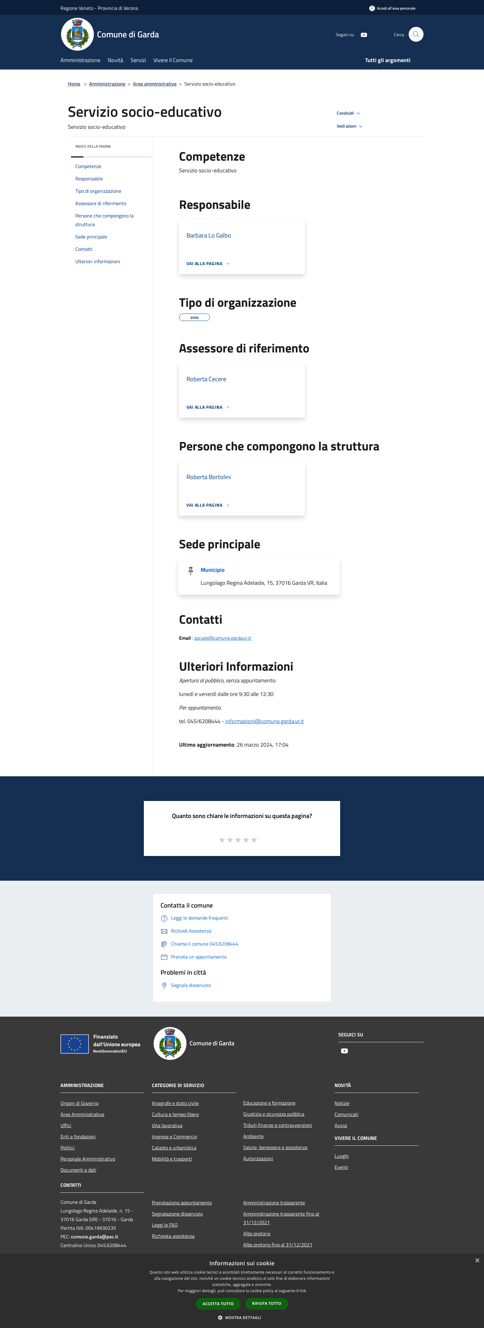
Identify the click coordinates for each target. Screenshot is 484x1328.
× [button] (477, 1260)
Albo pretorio (256, 1233)
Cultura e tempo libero (175, 1114)
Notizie (342, 1103)
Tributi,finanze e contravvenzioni (277, 1125)
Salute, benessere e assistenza (275, 1147)
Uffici (65, 1125)
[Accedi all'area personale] (392, 8)
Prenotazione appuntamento (182, 1202)
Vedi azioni (351, 126)
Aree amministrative (155, 83)
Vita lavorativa (167, 1125)
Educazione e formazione (269, 1103)
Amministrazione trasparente (274, 1202)
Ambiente (253, 1136)
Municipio (213, 570)
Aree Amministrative (82, 1114)
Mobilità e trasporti (172, 1158)
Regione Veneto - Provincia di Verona (99, 8)
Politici (67, 1147)
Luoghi (342, 1156)
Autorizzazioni (258, 1158)
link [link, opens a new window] (303, 1290)
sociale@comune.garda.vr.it (222, 638)
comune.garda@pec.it (94, 1236)
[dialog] (242, 1291)
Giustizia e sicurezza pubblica (273, 1114)
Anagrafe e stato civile (175, 1103)
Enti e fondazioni (78, 1136)
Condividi (349, 113)
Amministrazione (107, 83)
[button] (242, 1317)
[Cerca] (416, 34)
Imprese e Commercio (174, 1136)
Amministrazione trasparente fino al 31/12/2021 (281, 1218)
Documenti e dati (78, 1170)
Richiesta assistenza (173, 1236)
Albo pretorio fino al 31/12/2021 (277, 1244)
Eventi (341, 1167)
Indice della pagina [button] (93, 146)
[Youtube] (361, 34)
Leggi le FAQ (165, 1225)
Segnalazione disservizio (177, 1213)
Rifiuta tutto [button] (267, 1303)
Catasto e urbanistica (174, 1147)
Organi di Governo (79, 1103)
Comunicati (346, 1114)
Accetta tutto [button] (218, 1303)
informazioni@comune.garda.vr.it (264, 721)
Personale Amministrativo (87, 1158)
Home (74, 83)
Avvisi (341, 1125)
